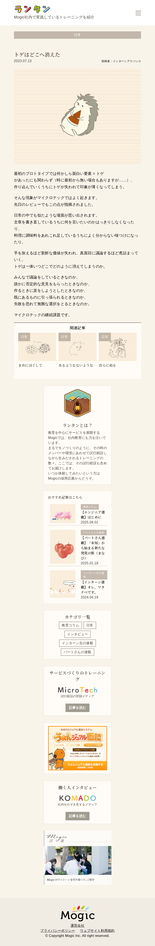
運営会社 (77, 925)
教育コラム (70, 625)
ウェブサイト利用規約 (97, 930)
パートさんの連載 (77, 652)
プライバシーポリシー (57, 930)
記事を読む (77, 708)
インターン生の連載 (77, 643)
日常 (89, 625)
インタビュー (77, 634)
